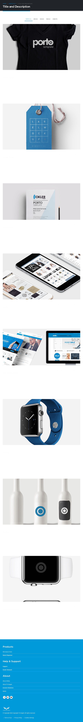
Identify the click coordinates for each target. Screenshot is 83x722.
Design (42, 19)
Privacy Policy (18, 717)
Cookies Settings (29, 717)
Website (55, 19)
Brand (36, 19)
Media (4, 691)
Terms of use (8, 717)
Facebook (4, 697)
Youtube (11, 697)
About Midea (6, 681)
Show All (28, 19)
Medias (48, 19)
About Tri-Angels (7, 684)
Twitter (7, 697)
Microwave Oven (7, 652)
